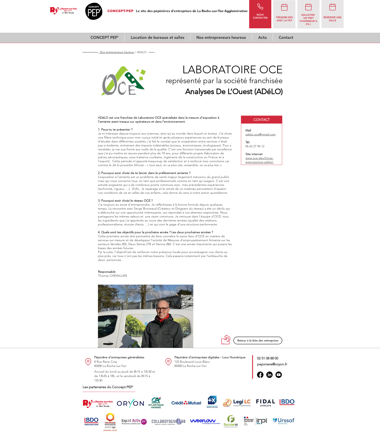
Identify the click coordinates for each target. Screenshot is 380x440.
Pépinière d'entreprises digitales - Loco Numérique (209, 357)
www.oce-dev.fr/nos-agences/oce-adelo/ (259, 160)
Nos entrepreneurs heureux (116, 52)
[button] (261, 120)
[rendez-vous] (284, 7)
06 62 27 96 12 (254, 146)
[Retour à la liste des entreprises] (257, 340)
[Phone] (260, 6)
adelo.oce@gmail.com (260, 134)
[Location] (88, 361)
